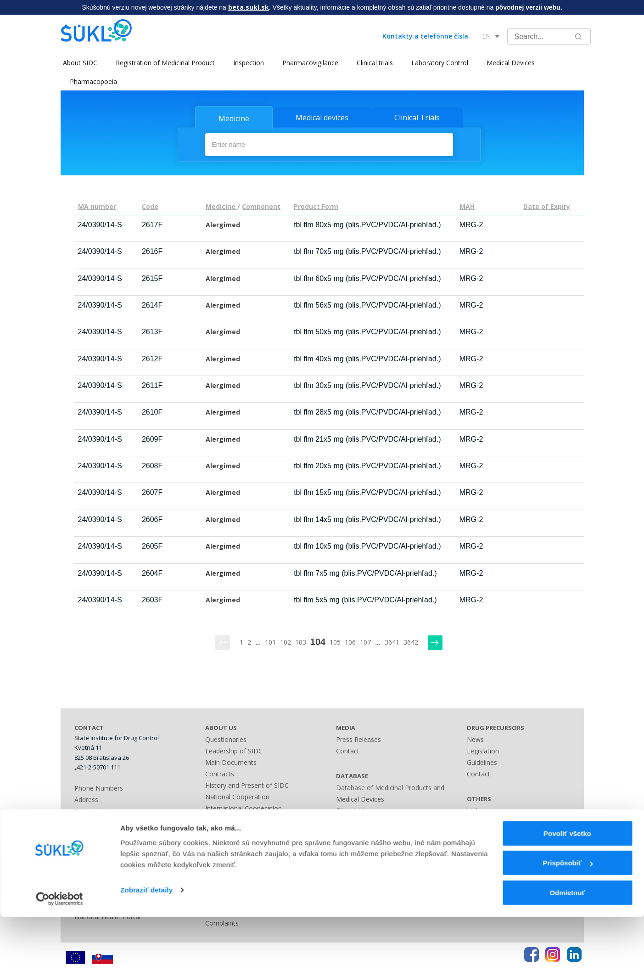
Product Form (316, 205)
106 (350, 641)
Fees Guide (221, 852)
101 (270, 641)
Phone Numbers (98, 787)
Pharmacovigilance (308, 62)
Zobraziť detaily (146, 944)
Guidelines (482, 761)
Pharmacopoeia (93, 81)
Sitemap (348, 832)
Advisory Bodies (229, 818)
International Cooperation (243, 807)
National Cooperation (237, 795)
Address (86, 798)
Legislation (221, 829)
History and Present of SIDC (247, 784)
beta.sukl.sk (248, 7)
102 (285, 641)
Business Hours (97, 810)
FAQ (473, 832)
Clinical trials (372, 62)
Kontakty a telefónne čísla (425, 36)
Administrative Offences (240, 841)
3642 (410, 641)
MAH (467, 205)
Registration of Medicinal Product (163, 62)
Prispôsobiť (568, 917)
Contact (347, 749)
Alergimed (223, 223)
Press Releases (358, 738)
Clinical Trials (417, 117)
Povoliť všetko (567, 888)
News (475, 738)
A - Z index (352, 843)
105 (335, 641)
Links (343, 855)
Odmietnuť (567, 947)
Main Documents (231, 761)
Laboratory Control (437, 62)
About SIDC (78, 62)
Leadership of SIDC (234, 749)
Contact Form (356, 820)
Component (261, 205)
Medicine (233, 118)
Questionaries (225, 738)
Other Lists (352, 809)
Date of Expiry (546, 205)
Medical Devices (508, 62)
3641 (392, 641)
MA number (97, 205)
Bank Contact (94, 821)
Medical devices (322, 117)
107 (365, 641)
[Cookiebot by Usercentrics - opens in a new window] (59, 953)
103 (300, 641)
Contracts (219, 772)
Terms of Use (487, 843)
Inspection (246, 62)
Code (150, 205)
